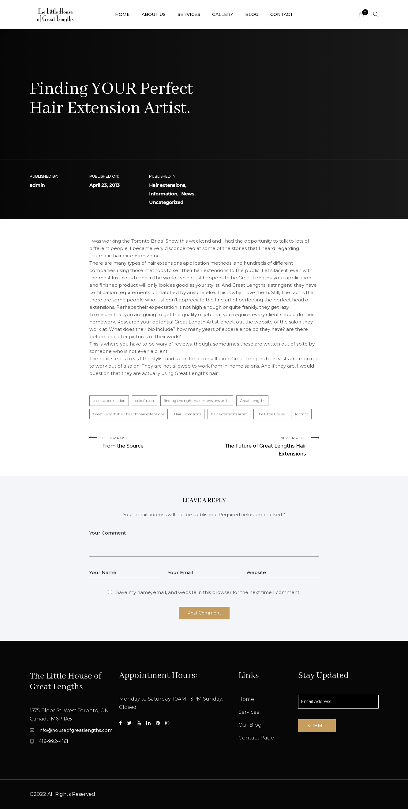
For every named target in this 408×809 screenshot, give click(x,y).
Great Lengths (252, 400)
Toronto (301, 414)
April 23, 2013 (104, 185)
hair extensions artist (229, 414)
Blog (251, 14)
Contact (281, 14)
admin (37, 185)
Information (163, 194)
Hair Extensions (187, 414)
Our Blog (250, 725)
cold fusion (144, 400)
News (187, 194)
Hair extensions (167, 185)
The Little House (271, 414)
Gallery (222, 14)
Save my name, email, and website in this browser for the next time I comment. (208, 592)
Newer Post (257, 447)
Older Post (151, 443)
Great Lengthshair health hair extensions (128, 414)
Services (189, 14)
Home (122, 14)
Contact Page (256, 738)
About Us (154, 14)
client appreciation (109, 400)
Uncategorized (166, 202)
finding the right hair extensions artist (197, 400)
